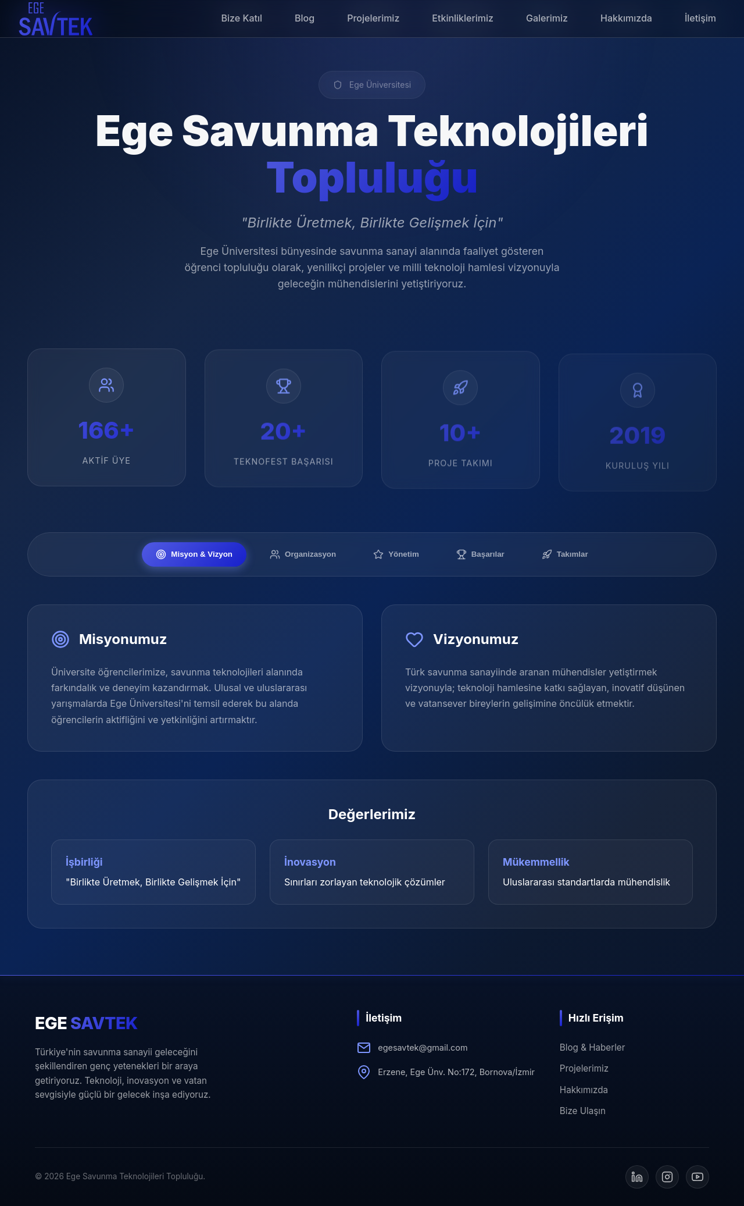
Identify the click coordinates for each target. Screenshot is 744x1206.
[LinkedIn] (637, 1177)
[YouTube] (697, 1177)
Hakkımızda (584, 1089)
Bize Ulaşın (583, 1110)
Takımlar (565, 554)
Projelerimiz (584, 1068)
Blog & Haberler (592, 1047)
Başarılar (480, 554)
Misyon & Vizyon (194, 554)
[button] (56, 18)
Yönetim (396, 554)
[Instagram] (667, 1177)
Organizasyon (303, 554)
